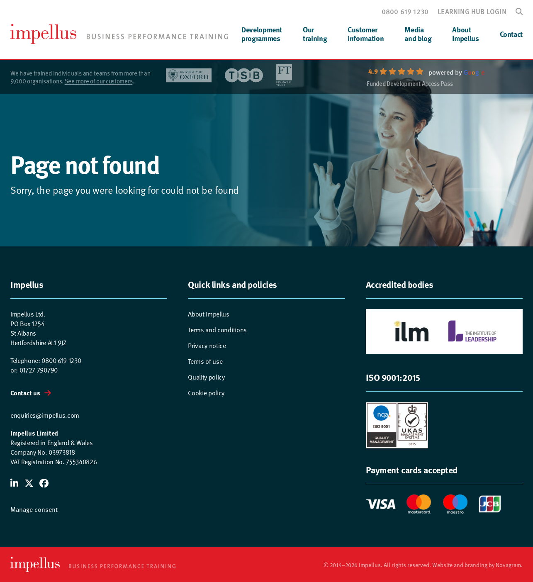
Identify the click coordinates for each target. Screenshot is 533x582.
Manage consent (34, 509)
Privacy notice (207, 345)
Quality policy (206, 376)
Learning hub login (472, 11)
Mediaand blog (417, 34)
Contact (511, 34)
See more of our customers (99, 80)
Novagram (508, 565)
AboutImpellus (465, 34)
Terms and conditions (217, 329)
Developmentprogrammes (261, 34)
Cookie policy (206, 392)
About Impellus (208, 313)
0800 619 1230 (405, 11)
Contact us (25, 392)
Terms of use (205, 360)
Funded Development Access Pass (410, 84)
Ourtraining (315, 34)
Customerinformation (366, 34)
